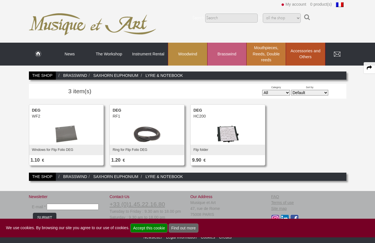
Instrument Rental (148, 54)
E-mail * (39, 207)
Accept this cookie (149, 228)
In (260, 18)
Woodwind (187, 54)
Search (198, 18)
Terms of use (282, 202)
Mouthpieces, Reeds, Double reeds (266, 53)
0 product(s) (321, 4)
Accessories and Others (306, 54)
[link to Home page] (38, 54)
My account (295, 4)
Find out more (183, 228)
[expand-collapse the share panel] (369, 67)
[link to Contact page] (337, 54)
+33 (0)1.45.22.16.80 (137, 204)
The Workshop (109, 54)
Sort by (309, 87)
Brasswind (226, 54)
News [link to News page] (70, 54)
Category (276, 87)
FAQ (275, 196)
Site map (279, 208)
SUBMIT (44, 217)
